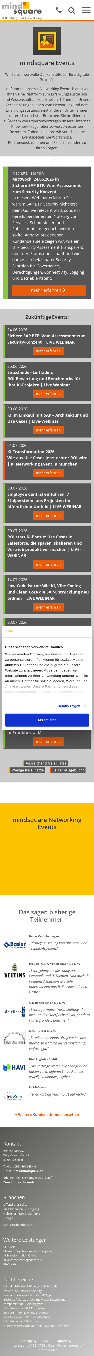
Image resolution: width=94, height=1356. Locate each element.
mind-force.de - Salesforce (20, 1321)
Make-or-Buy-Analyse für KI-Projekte (27, 1251)
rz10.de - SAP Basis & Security (22, 1291)
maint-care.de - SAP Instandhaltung (26, 1317)
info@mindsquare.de (28, 1171)
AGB (33, 1345)
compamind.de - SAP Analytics (23, 1304)
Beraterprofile (47, 1350)
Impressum (18, 1345)
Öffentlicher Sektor (16, 1204)
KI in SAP (9, 1247)
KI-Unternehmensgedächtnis (22, 1260)
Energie (8, 1218)
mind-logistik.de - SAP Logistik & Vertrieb (30, 1286)
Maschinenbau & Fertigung (21, 1209)
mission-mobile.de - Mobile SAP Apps (27, 1295)
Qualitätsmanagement (65, 1345)
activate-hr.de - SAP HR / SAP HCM (26, 1313)
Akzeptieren (47, 720)
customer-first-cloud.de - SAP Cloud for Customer (36, 1326)
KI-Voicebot (11, 1264)
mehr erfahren (49, 290)
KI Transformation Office (19, 1255)
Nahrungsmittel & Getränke (21, 1213)
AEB (42, 1345)
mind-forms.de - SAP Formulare (24, 1308)
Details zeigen (69, 706)
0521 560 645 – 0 (25, 1166)
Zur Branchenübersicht (18, 1225)
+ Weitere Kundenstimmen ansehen (47, 1114)
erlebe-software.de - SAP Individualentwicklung (34, 1300)
